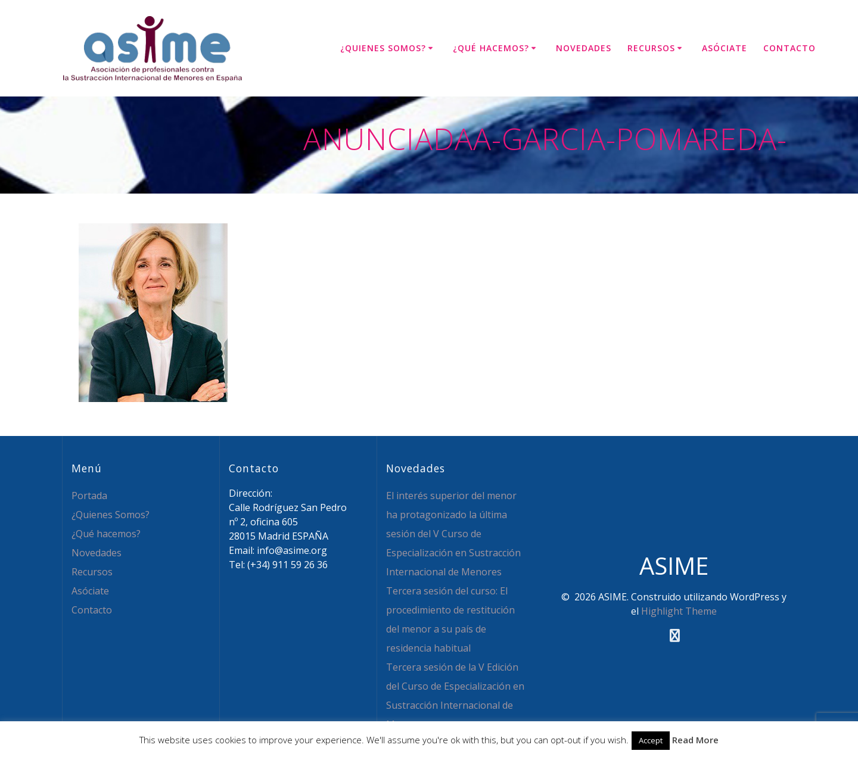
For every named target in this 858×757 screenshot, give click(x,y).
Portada (89, 495)
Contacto (789, 48)
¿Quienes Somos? (383, 48)
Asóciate (724, 48)
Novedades (583, 48)
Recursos (651, 48)
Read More (695, 740)
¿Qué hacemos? (491, 48)
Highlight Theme (679, 611)
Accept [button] (651, 740)
